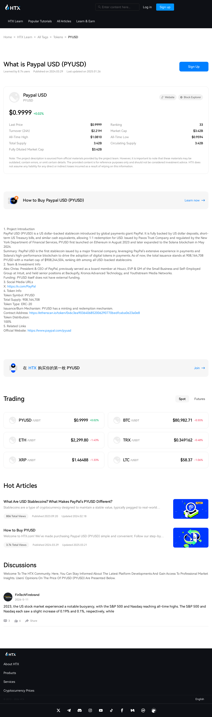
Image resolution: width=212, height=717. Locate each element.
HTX (32, 368)
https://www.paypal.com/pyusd (49, 330)
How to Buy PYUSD (20, 530)
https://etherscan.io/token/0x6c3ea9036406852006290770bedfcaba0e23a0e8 (84, 313)
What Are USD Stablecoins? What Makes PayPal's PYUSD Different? (58, 501)
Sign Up (194, 66)
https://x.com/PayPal (21, 286)
